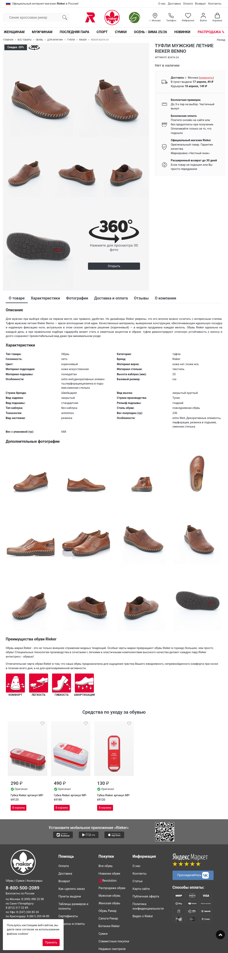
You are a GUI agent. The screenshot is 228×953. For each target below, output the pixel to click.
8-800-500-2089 (22, 888)
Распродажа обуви (112, 888)
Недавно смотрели (112, 949)
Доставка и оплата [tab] (111, 298)
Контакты (214, 3)
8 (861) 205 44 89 (38, 916)
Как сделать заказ (72, 889)
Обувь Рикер (108, 911)
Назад (221, 39)
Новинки (182, 32)
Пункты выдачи (70, 896)
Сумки (121, 32)
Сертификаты (68, 916)
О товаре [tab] (17, 298)
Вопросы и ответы (72, 924)
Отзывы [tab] (141, 298)
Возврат (200, 3)
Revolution (108, 881)
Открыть (114, 266)
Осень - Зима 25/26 (150, 32)
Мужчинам (42, 32)
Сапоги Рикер (108, 918)
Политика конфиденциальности (148, 906)
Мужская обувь (110, 895)
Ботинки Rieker (109, 926)
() (206, 77)
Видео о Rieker (143, 916)
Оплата (188, 3)
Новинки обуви (109, 873)
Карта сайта (141, 889)
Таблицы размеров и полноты (73, 906)
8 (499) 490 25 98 (32, 899)
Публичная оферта (146, 896)
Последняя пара (74, 32)
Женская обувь (109, 903)
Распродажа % (211, 32)
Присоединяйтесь (193, 875)
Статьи (137, 881)
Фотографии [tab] (77, 298)
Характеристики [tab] (45, 298)
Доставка (174, 3)
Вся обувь (106, 866)
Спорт (102, 32)
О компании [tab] (165, 298)
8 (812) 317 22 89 (17, 907)
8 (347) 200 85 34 (27, 912)
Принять (51, 942)
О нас (162, 3)
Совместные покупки (114, 941)
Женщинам (14, 32)
